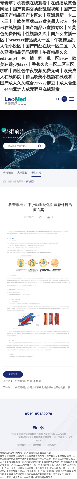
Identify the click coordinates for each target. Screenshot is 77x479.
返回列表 (13, 374)
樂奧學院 (18, 181)
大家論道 (22, 172)
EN (64, 99)
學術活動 (8, 172)
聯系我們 (52, 445)
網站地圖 (37, 445)
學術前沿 (36, 172)
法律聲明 (22, 445)
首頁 (10, 181)
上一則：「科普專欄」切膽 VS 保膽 (22, 380)
